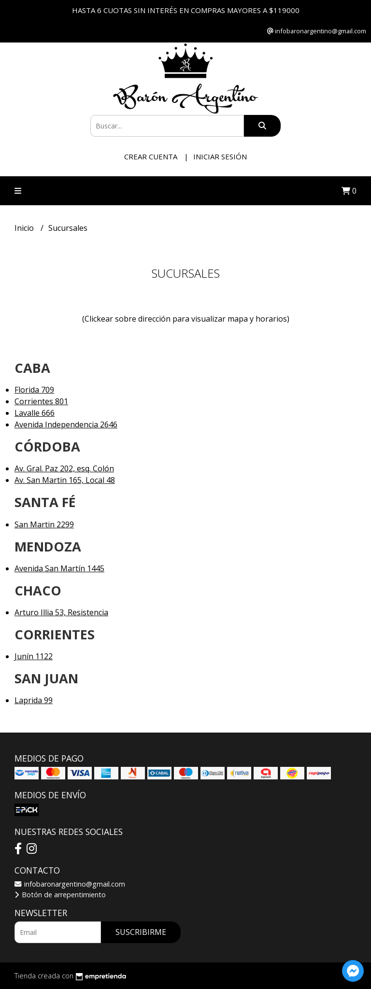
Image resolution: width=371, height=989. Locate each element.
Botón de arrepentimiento (60, 894)
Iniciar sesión (220, 156)
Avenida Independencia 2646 (65, 424)
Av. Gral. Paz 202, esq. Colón (64, 468)
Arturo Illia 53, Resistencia (61, 612)
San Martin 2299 (44, 524)
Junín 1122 (33, 656)
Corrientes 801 (41, 401)
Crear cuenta (150, 156)
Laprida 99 (33, 700)
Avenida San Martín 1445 (59, 568)
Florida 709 (34, 389)
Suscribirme (140, 932)
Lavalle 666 (34, 413)
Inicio (25, 228)
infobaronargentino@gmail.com (69, 884)
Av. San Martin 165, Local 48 (64, 480)
